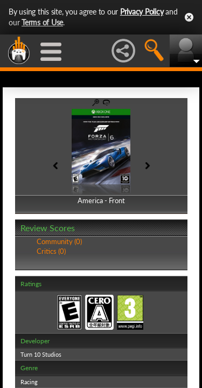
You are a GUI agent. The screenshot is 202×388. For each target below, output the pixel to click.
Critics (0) (51, 251)
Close (189, 17)
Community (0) (59, 241)
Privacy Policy (142, 11)
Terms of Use (42, 22)
